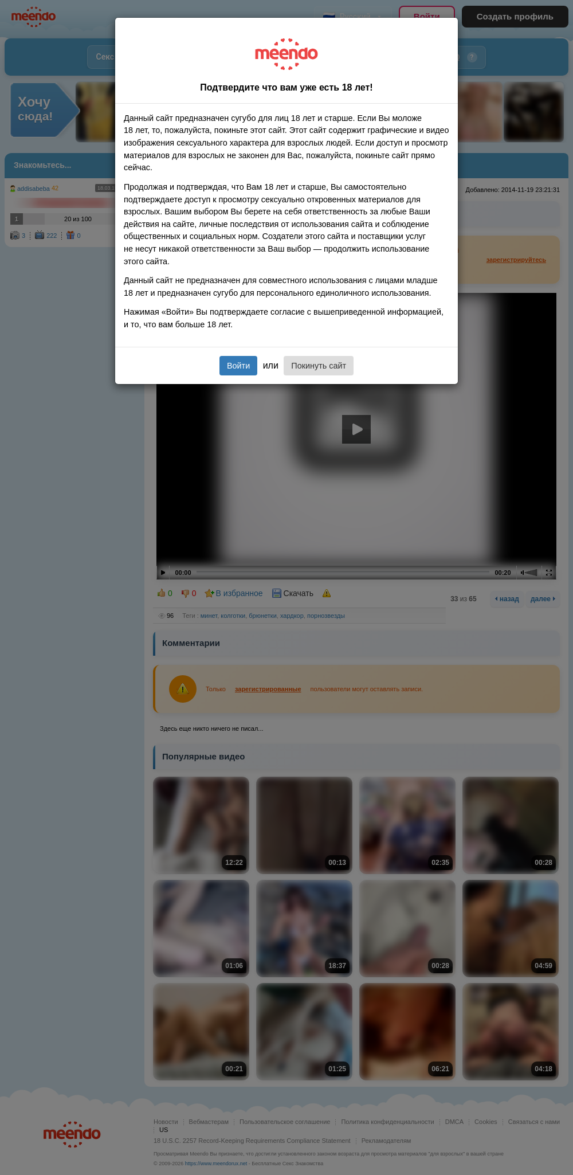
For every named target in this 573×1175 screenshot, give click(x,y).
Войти (238, 365)
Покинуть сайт (318, 365)
